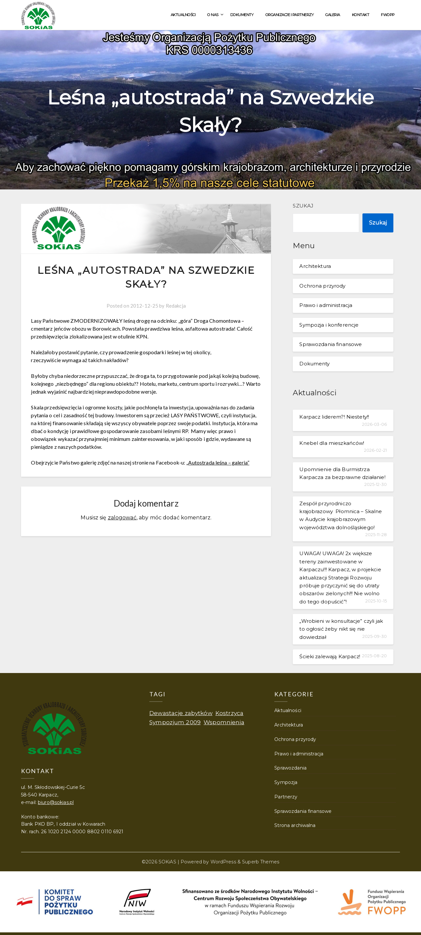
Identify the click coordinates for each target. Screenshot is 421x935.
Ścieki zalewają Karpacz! (329, 656)
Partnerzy (285, 797)
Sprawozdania (290, 768)
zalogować (122, 517)
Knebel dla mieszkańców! (331, 443)
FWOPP (388, 14)
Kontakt (360, 14)
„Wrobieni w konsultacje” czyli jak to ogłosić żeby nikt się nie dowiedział (341, 629)
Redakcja (176, 306)
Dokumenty (242, 14)
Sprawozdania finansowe (330, 344)
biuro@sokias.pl (56, 802)
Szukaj (303, 206)
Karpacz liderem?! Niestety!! (334, 417)
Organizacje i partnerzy (289, 14)
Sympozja (285, 782)
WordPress (223, 862)
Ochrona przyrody (322, 286)
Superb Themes (260, 862)
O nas (212, 14)
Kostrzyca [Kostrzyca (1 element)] (229, 712)
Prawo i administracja (325, 305)
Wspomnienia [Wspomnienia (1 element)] (224, 722)
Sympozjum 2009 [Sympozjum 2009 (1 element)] (175, 722)
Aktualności (183, 14)
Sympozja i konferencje (329, 325)
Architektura (315, 266)
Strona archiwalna (294, 825)
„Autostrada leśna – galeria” (217, 462)
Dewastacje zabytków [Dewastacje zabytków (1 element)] (180, 712)
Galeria (332, 14)
